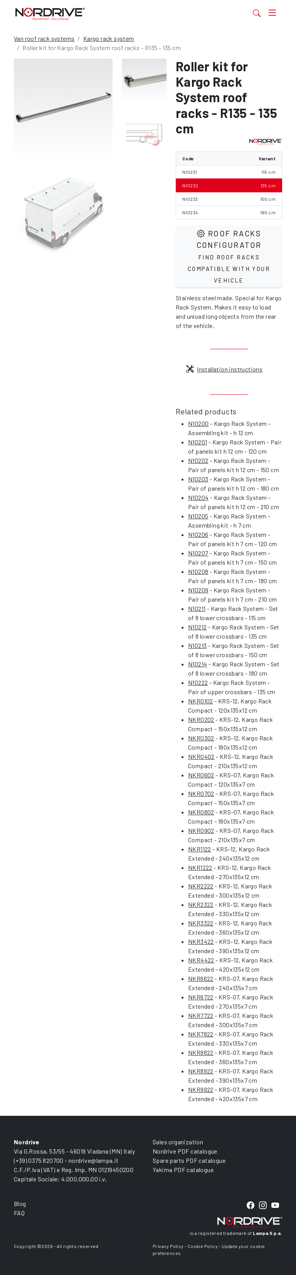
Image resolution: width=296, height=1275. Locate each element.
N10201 (197, 442)
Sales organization (178, 1141)
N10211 (196, 608)
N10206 (198, 534)
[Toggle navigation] (272, 13)
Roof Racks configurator (229, 256)
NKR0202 (201, 719)
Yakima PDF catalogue (183, 1169)
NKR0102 (200, 701)
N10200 (198, 423)
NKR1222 (200, 867)
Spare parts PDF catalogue (189, 1160)
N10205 (198, 516)
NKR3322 (201, 923)
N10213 (197, 645)
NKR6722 (201, 997)
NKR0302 (201, 738)
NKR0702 (201, 793)
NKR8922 (201, 1071)
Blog (20, 1203)
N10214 (197, 664)
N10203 (198, 479)
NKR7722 (201, 1015)
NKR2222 (201, 886)
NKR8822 (201, 1052)
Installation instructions (224, 369)
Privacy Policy (168, 1246)
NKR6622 (201, 978)
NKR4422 (201, 960)
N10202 (198, 460)
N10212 (197, 627)
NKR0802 (201, 812)
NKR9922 (201, 1089)
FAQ (19, 1212)
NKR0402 (201, 756)
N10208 (198, 571)
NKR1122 (199, 849)
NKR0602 (201, 775)
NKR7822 (201, 1034)
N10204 (198, 497)
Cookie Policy (203, 1246)
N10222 (198, 682)
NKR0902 (201, 830)
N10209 (198, 590)
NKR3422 (201, 941)
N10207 (198, 553)
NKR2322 (201, 904)
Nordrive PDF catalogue (185, 1151)
